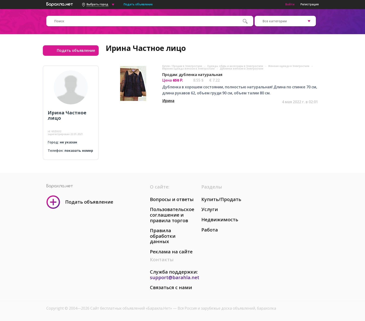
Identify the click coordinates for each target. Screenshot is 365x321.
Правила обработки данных (163, 236)
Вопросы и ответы (172, 199)
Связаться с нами (171, 287)
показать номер (78, 150)
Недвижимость (219, 219)
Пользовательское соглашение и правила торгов (172, 214)
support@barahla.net (174, 277)
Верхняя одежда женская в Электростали (188, 68)
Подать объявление (138, 4)
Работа (209, 230)
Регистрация (310, 4)
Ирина (168, 100)
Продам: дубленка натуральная (192, 74)
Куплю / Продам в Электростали (182, 66)
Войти (289, 4)
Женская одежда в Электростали (289, 66)
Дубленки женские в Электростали (241, 68)
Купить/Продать (221, 199)
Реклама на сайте (171, 251)
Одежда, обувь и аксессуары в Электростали (235, 66)
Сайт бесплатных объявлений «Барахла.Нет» (131, 308)
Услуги (209, 209)
